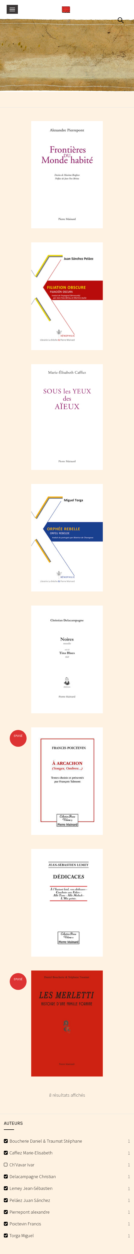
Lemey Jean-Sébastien (30, 1188)
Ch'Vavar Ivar (21, 1165)
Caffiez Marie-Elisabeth (30, 1153)
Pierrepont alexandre (29, 1212)
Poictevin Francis (25, 1224)
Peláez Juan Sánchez (29, 1200)
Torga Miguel (21, 1235)
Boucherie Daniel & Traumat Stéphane (45, 1141)
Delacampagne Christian (32, 1176)
